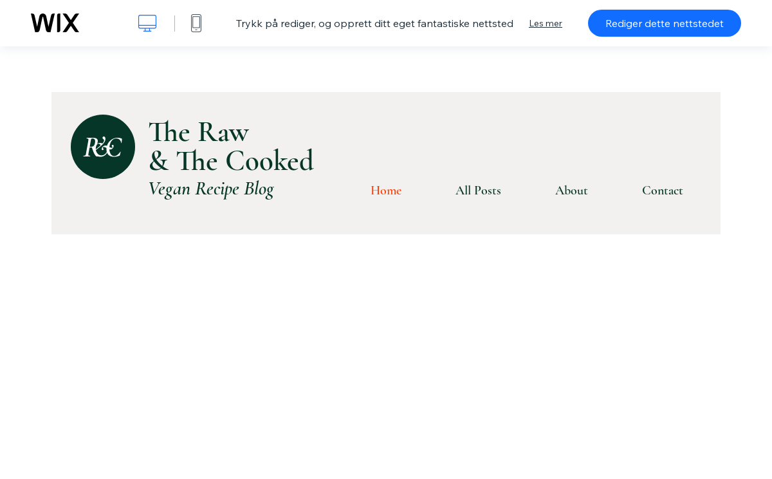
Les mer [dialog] (545, 23)
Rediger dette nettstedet (664, 23)
